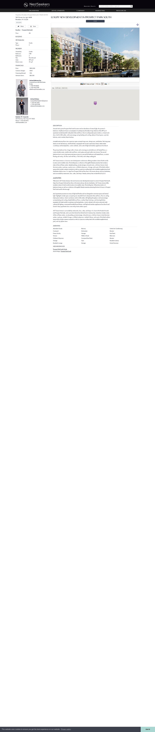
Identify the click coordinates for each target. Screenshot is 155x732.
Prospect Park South (33, 15)
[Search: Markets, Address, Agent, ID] (114, 6)
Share (21, 26)
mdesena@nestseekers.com (37, 106)
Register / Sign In (89, 6)
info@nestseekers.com (21, 122)
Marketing (100, 10)
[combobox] (114, 6)
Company (81, 10)
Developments (58, 10)
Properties (34, 10)
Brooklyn (24, 15)
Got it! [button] (148, 729)
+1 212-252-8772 (23, 120)
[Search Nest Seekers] (131, 6)
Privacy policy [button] (66, 729)
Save (33, 26)
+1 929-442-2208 (34, 87)
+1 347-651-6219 (34, 102)
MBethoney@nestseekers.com (37, 89)
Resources (121, 10)
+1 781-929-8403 (34, 86)
